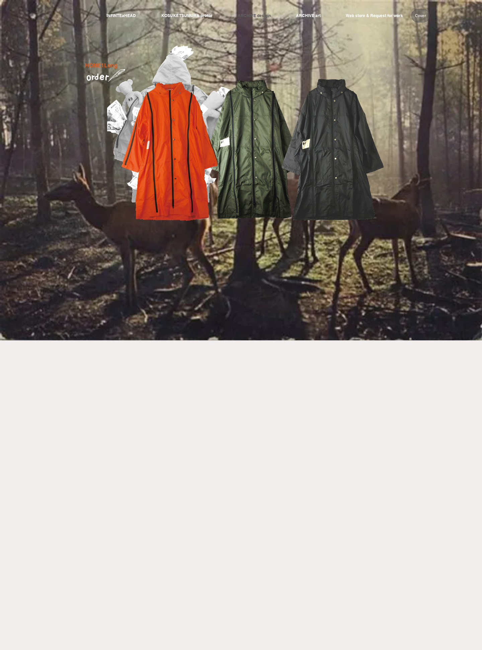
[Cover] (420, 15)
